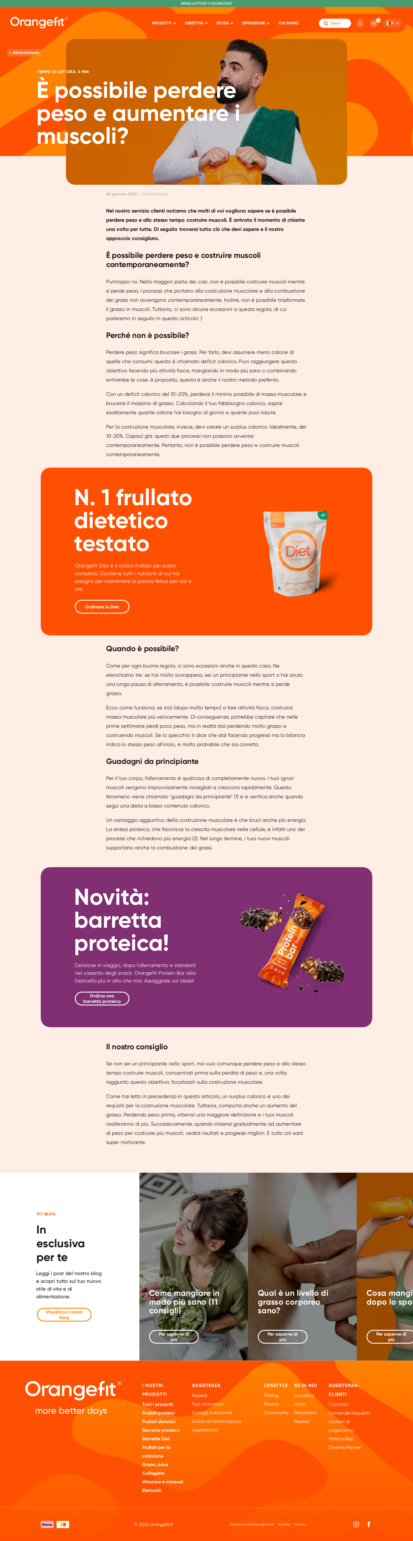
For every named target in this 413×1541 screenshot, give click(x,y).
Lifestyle (276, 1385)
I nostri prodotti (154, 1390)
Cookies (284, 1524)
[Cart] (374, 23)
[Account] (360, 23)
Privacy (300, 1524)
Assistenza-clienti (344, 1390)
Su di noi (305, 1385)
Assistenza (206, 1385)
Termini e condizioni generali (252, 1524)
